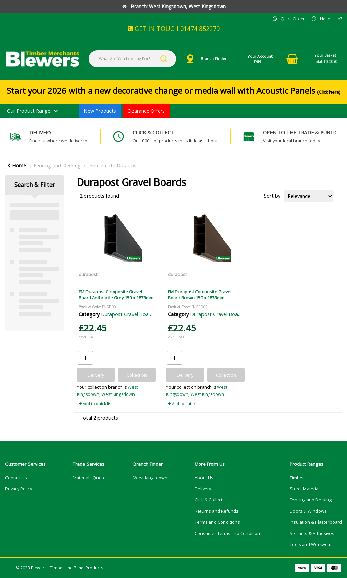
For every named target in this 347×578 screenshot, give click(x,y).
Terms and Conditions (217, 522)
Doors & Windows (308, 511)
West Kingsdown (150, 478)
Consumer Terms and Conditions (229, 533)
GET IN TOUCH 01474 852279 (174, 28)
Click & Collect (208, 500)
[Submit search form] (163, 59)
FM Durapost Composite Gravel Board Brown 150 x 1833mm (199, 295)
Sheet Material (305, 489)
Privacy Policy (18, 489)
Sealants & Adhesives (312, 533)
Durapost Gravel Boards (128, 314)
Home (16, 165)
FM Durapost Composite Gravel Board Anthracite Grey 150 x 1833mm (116, 295)
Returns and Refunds (217, 511)
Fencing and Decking (57, 165)
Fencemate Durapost (114, 165)
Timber (297, 478)
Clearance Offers (146, 111)
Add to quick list (96, 403)
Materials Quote (89, 478)
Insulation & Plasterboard (316, 522)
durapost (88, 274)
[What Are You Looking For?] (132, 58)
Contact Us (16, 478)
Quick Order (293, 18)
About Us (204, 478)
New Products (100, 111)
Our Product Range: (29, 111)
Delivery (203, 489)
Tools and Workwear (311, 544)
